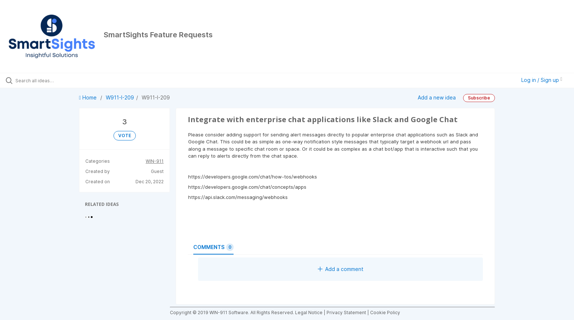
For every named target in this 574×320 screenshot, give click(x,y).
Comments (213, 247)
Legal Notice (309, 312)
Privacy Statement (346, 312)
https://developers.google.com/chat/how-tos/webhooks (252, 177)
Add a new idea (437, 97)
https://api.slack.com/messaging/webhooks (238, 197)
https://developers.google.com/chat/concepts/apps (247, 187)
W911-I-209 (120, 97)
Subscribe (479, 98)
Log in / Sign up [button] (541, 80)
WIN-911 (155, 161)
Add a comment (341, 269)
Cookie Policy (385, 312)
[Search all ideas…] (66, 80)
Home (88, 97)
